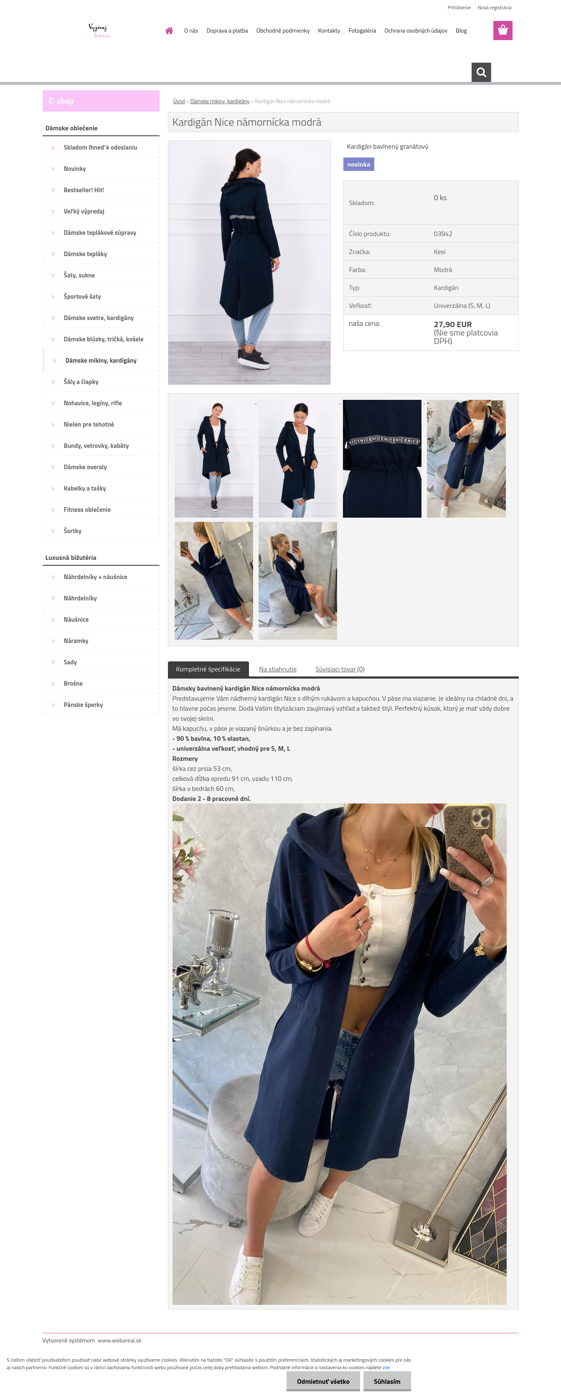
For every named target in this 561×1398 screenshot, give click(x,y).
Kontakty (329, 30)
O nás (191, 30)
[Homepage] (168, 30)
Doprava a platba (227, 30)
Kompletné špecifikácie (208, 669)
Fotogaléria (362, 30)
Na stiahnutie (278, 669)
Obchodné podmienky (283, 30)
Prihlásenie (459, 7)
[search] (481, 72)
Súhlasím (387, 1381)
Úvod (179, 101)
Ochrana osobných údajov (416, 30)
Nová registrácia (495, 7)
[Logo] (100, 31)
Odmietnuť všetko (323, 1381)
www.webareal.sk (120, 1340)
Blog (461, 30)
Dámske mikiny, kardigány (220, 101)
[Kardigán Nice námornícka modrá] (249, 144)
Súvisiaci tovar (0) (339, 669)
